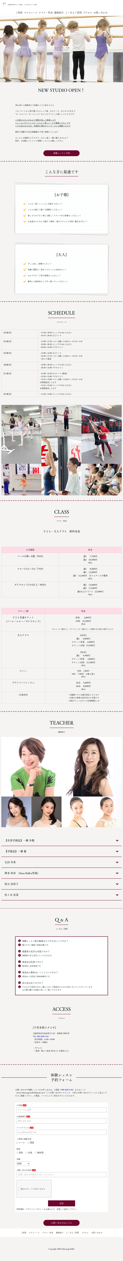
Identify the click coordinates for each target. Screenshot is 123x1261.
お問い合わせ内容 (23, 1170)
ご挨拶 (19, 12)
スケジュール (30, 12)
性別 (18, 1149)
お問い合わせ (100, 12)
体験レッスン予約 (61, 153)
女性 (29, 1153)
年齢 (18, 1159)
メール (20, 1142)
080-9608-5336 (43, 1036)
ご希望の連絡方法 (23, 1139)
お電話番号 (21, 1116)
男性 (19, 1153)
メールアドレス (22, 1128)
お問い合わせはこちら (61, 1223)
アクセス (87, 12)
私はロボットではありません (31, 1189)
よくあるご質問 (73, 12)
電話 (30, 1142)
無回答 (39, 1153)
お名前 (19, 1105)
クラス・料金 (46, 12)
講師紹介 (59, 12)
